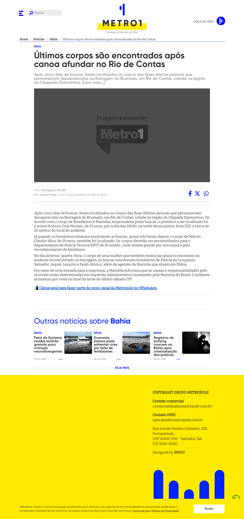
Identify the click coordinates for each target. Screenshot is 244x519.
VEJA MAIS (122, 368)
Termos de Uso (140, 511)
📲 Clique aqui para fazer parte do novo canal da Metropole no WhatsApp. (95, 288)
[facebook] (190, 193)
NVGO (179, 452)
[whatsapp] (206, 193)
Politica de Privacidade (165, 511)
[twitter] (197, 193)
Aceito (209, 508)
